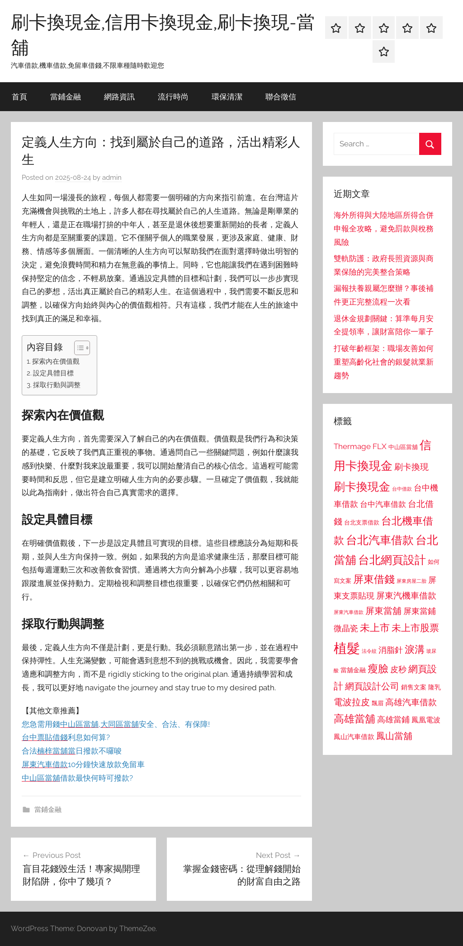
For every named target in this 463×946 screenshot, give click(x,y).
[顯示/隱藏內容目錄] (77, 348)
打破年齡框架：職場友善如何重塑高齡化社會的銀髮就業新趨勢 (384, 362)
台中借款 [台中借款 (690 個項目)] (402, 489)
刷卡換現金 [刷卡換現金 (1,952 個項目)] (362, 486)
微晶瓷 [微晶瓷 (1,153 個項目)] (346, 628)
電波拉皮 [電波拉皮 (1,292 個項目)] (352, 702)
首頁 (19, 96)
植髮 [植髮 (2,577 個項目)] (347, 648)
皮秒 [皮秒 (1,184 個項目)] (398, 669)
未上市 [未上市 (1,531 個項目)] (375, 627)
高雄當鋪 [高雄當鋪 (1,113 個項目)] (393, 719)
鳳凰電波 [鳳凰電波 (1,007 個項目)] (425, 720)
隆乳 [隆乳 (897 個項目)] (434, 687)
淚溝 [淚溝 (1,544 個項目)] (415, 649)
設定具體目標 (53, 373)
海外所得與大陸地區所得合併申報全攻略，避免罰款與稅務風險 (384, 229)
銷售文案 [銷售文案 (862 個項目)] (413, 687)
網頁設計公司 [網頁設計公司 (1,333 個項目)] (372, 686)
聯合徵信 (280, 96)
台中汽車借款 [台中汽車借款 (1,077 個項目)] (383, 504)
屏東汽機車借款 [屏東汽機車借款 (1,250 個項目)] (406, 595)
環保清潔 (227, 96)
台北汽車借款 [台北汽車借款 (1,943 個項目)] (380, 540)
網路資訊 (119, 96)
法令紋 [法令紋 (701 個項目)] (369, 651)
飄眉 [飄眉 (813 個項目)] (377, 703)
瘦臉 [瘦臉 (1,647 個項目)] (378, 668)
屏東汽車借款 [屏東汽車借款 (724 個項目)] (349, 612)
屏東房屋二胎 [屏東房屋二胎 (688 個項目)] (411, 581)
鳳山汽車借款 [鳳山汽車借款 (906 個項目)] (354, 736)
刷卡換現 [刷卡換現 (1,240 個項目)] (411, 467)
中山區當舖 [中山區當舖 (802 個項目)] (403, 447)
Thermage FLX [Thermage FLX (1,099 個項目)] (360, 446)
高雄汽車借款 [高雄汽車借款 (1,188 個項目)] (411, 702)
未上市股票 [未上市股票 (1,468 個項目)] (415, 627)
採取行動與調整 (56, 385)
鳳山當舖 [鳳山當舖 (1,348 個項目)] (394, 736)
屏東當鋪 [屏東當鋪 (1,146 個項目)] (419, 611)
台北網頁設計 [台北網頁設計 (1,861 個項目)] (392, 560)
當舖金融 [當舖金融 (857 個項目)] (353, 670)
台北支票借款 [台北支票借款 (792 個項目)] (361, 522)
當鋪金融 (65, 96)
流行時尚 (173, 96)
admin (112, 177)
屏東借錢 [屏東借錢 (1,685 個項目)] (374, 579)
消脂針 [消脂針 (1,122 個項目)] (390, 650)
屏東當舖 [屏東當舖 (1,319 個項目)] (383, 610)
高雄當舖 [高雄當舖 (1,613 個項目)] (354, 719)
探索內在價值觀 (56, 361)
